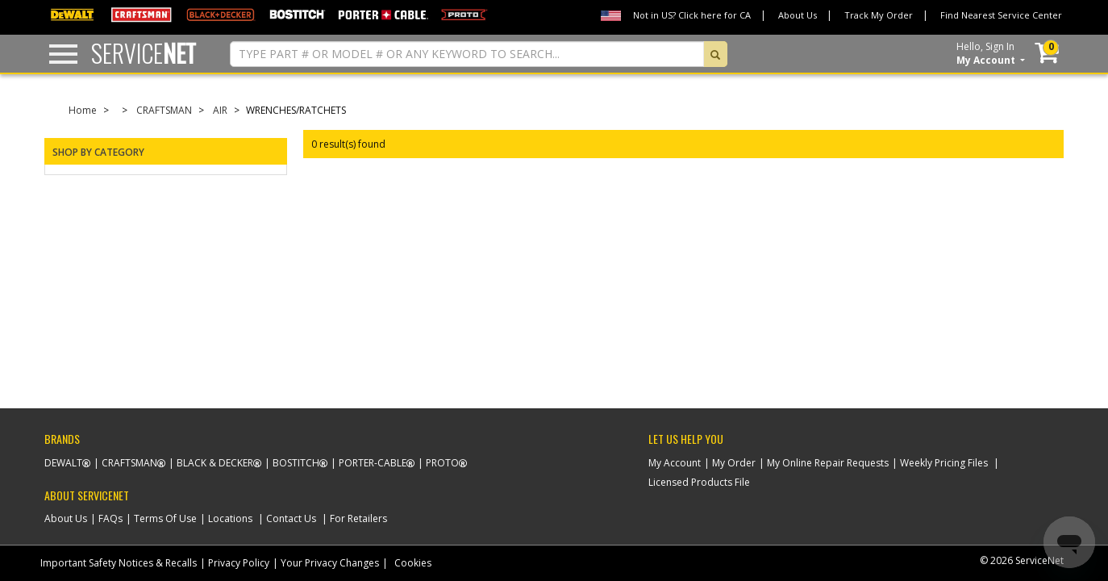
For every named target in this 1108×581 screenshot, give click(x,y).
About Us (797, 15)
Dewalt (63, 463)
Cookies (412, 563)
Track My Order (878, 15)
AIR (220, 110)
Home (83, 110)
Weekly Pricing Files (944, 463)
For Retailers (358, 518)
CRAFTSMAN (164, 110)
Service (143, 53)
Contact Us (291, 518)
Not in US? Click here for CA (692, 15)
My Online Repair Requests (828, 463)
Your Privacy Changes (330, 563)
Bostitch (296, 463)
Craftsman (129, 463)
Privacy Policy (238, 563)
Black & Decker (215, 463)
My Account (674, 463)
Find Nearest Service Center (1001, 15)
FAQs (110, 518)
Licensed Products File (699, 482)
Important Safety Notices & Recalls (118, 563)
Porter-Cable (372, 463)
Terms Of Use (165, 518)
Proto (442, 463)
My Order (734, 463)
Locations (230, 518)
